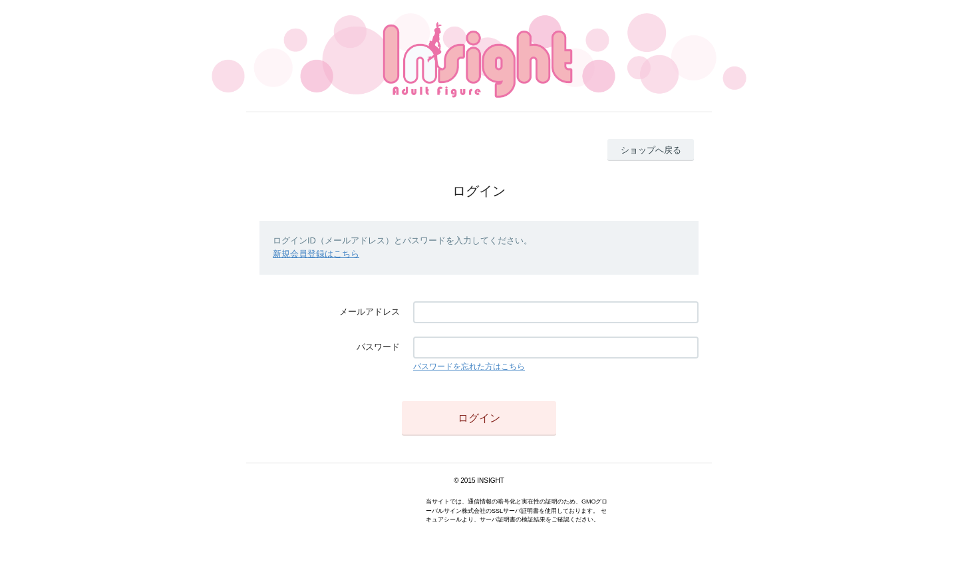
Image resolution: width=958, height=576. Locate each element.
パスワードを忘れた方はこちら (469, 366)
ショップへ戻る (651, 150)
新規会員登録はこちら (316, 254)
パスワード (378, 347)
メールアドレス (369, 312)
